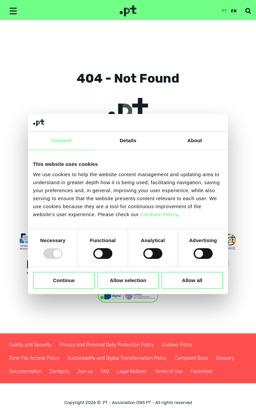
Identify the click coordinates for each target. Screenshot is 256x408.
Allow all (192, 280)
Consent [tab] (61, 140)
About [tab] (194, 140)
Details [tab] (128, 140)
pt (224, 11)
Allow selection (128, 280)
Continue (64, 280)
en (234, 11)
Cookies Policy (159, 214)
